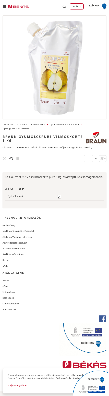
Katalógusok (9, 297)
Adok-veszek (9, 309)
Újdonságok (9, 292)
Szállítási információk (13, 254)
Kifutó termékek (11, 303)
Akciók (6, 280)
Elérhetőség (9, 225)
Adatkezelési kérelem (14, 248)
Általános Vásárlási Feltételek (17, 236)
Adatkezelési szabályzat (15, 242)
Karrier (6, 260)
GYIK (5, 265)
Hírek (5, 286)
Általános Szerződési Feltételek (18, 231)
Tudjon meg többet (17, 385)
